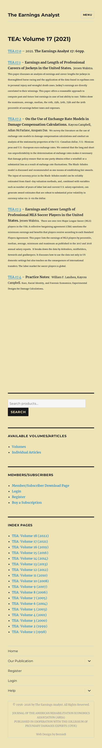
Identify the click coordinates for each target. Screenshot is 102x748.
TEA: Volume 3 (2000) (29, 620)
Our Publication (20, 661)
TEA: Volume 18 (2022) (30, 536)
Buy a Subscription (27, 502)
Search (18, 412)
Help (12, 691)
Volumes (19, 447)
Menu (87, 14)
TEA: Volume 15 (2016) (30, 553)
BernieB (61, 734)
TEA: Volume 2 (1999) (29, 626)
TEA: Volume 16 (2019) (30, 547)
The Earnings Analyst (34, 15)
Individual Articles (26, 452)
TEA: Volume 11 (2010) (29, 575)
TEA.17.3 (14, 209)
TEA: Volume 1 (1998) (29, 632)
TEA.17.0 (14, 51)
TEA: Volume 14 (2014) (30, 558)
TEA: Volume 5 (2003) (29, 609)
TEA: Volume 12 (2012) (30, 570)
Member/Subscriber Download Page (40, 486)
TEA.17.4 (14, 277)
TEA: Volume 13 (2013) (30, 564)
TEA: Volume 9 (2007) (29, 587)
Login (16, 491)
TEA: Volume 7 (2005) (29, 598)
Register (18, 497)
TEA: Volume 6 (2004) (29, 604)
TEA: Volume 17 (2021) (30, 541)
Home (13, 651)
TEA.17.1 (14, 62)
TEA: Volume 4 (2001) (29, 615)
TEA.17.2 (14, 119)
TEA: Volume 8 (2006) (29, 592)
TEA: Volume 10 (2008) (30, 581)
